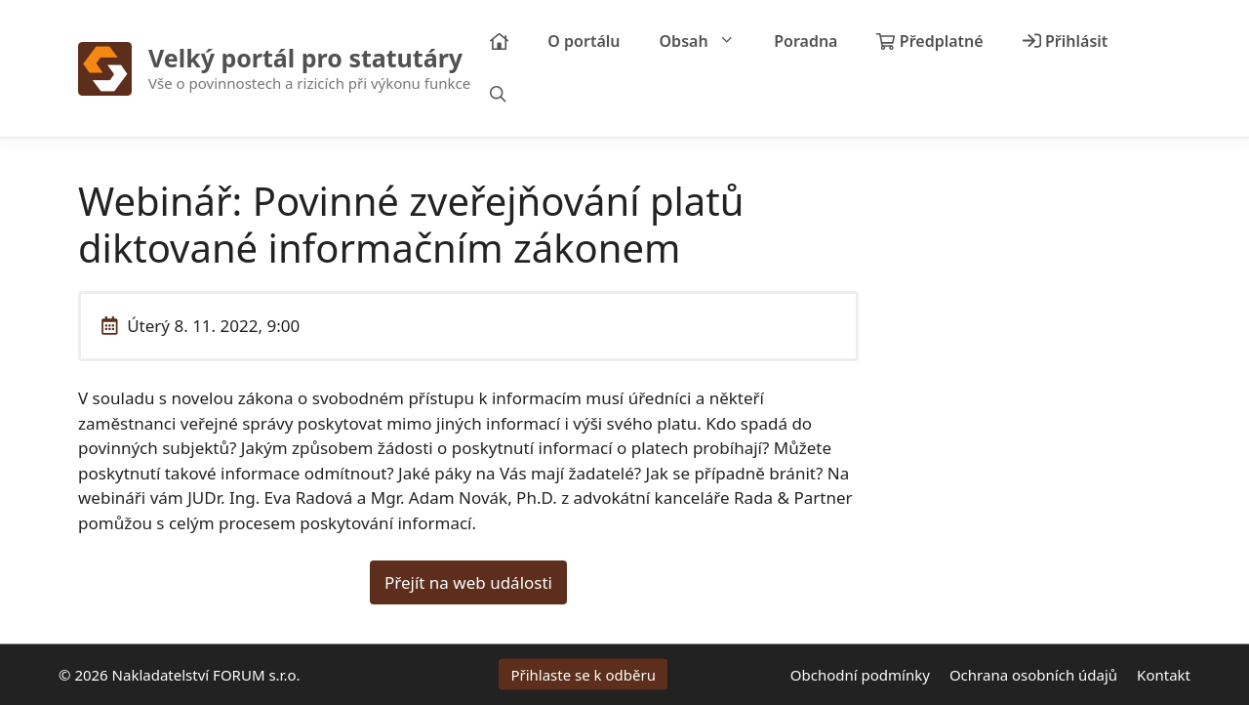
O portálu (583, 41)
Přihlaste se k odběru (583, 674)
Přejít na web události (468, 582)
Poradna (805, 41)
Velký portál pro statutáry (305, 57)
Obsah (707, 41)
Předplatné (929, 41)
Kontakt (1163, 674)
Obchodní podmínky (860, 674)
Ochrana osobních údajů (1033, 674)
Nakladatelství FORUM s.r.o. (206, 674)
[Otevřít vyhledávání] (498, 95)
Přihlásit (1065, 41)
